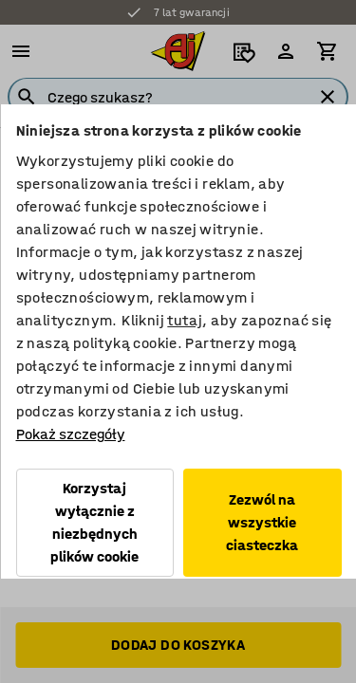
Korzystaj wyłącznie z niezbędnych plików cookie (94, 522)
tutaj (184, 320)
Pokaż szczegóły (69, 434)
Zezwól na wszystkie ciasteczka (262, 522)
